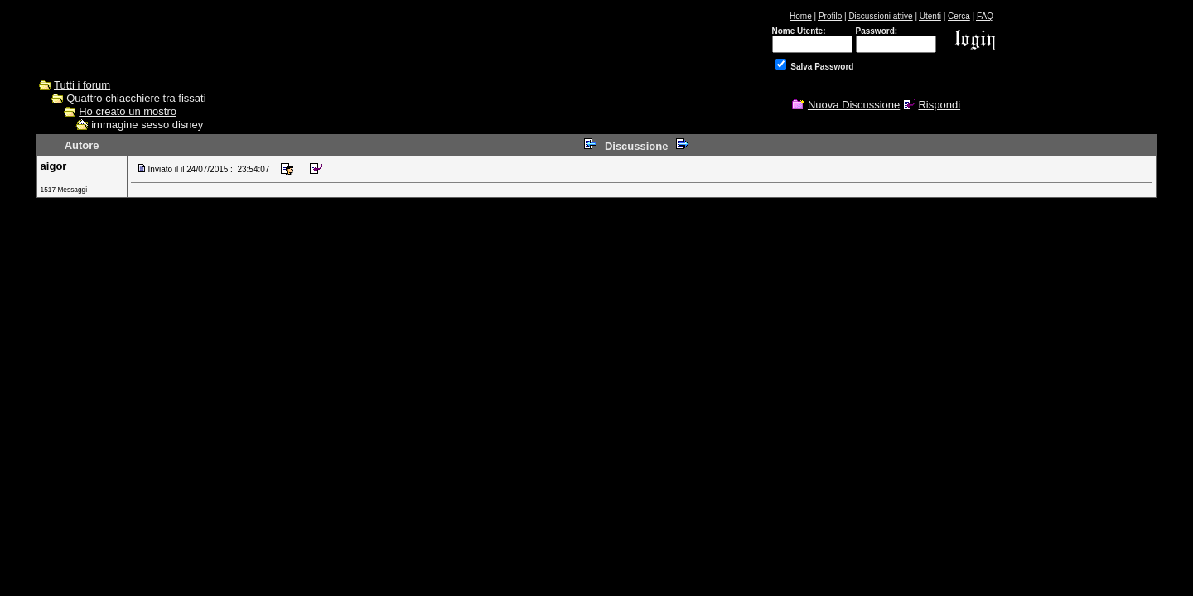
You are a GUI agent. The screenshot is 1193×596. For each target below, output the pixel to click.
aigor (54, 166)
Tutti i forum (82, 85)
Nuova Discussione (854, 105)
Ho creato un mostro (127, 111)
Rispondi (939, 105)
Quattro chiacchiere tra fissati (135, 98)
